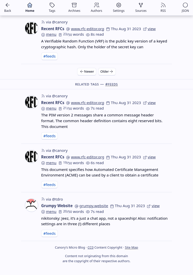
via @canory (54, 21)
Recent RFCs (52, 28)
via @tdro (52, 199)
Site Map (131, 247)
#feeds (49, 56)
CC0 (90, 247)
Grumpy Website (57, 205)
